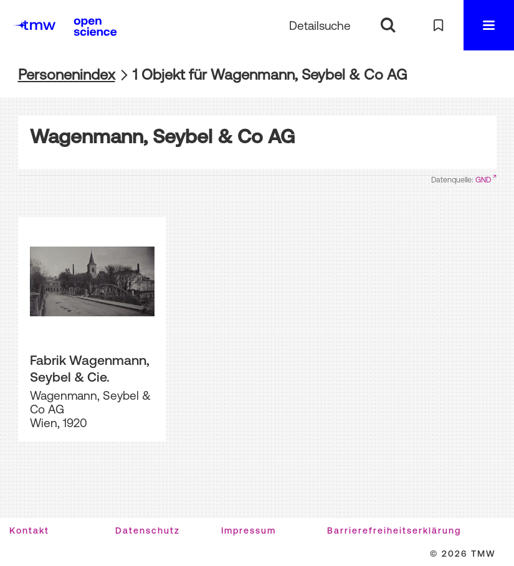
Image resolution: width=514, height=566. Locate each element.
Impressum (248, 530)
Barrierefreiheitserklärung (394, 530)
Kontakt (29, 530)
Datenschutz (147, 530)
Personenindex (66, 74)
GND (483, 180)
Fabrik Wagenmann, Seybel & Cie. (90, 368)
